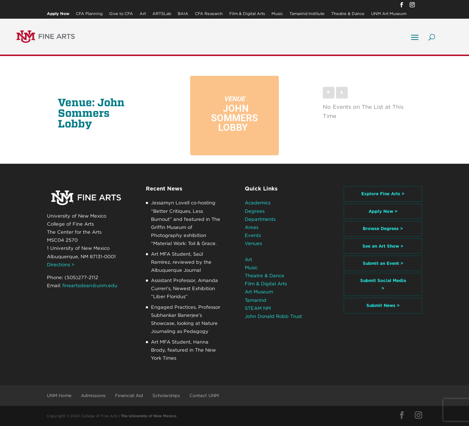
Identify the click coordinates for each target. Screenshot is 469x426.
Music (277, 14)
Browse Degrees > (383, 228)
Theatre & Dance (348, 14)
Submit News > (383, 305)
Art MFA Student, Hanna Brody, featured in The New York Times (183, 350)
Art (143, 14)
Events (253, 235)
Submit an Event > (383, 263)
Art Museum (259, 292)
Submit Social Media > (383, 284)
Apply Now (58, 14)
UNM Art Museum (388, 14)
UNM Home (59, 395)
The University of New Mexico (149, 416)
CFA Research (209, 14)
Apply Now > (383, 211)
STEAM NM (258, 308)
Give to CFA (121, 14)
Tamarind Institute (307, 14)
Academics (257, 202)
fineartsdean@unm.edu (89, 285)
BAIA (183, 14)
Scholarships (166, 395)
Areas (251, 227)
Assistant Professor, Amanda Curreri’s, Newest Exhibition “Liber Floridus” (184, 288)
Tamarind (255, 300)
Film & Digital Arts (247, 14)
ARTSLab (161, 14)
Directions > (60, 264)
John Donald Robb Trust (273, 316)
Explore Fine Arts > (383, 193)
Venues (253, 243)
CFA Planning (89, 14)
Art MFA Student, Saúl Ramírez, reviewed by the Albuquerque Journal (181, 262)
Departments (260, 219)
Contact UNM (204, 395)
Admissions (93, 395)
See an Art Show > (382, 246)
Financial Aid (129, 395)
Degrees (255, 211)
